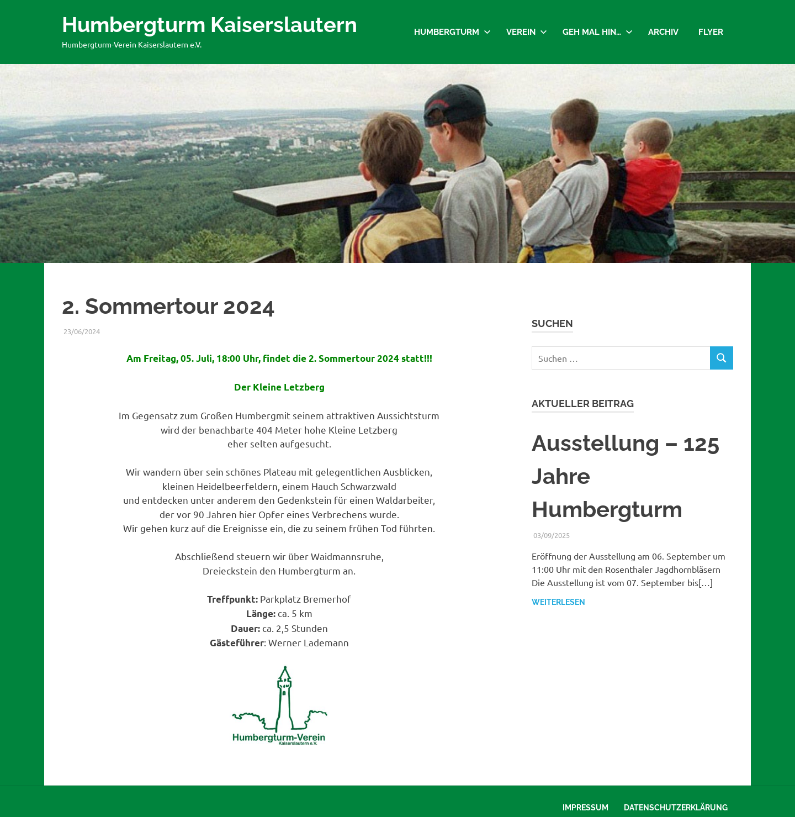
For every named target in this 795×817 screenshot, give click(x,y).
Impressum (585, 807)
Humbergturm (452, 32)
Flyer (710, 32)
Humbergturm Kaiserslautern (209, 24)
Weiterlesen (558, 602)
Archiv (663, 32)
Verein (526, 32)
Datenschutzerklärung (676, 807)
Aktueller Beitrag (583, 403)
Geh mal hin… (598, 32)
